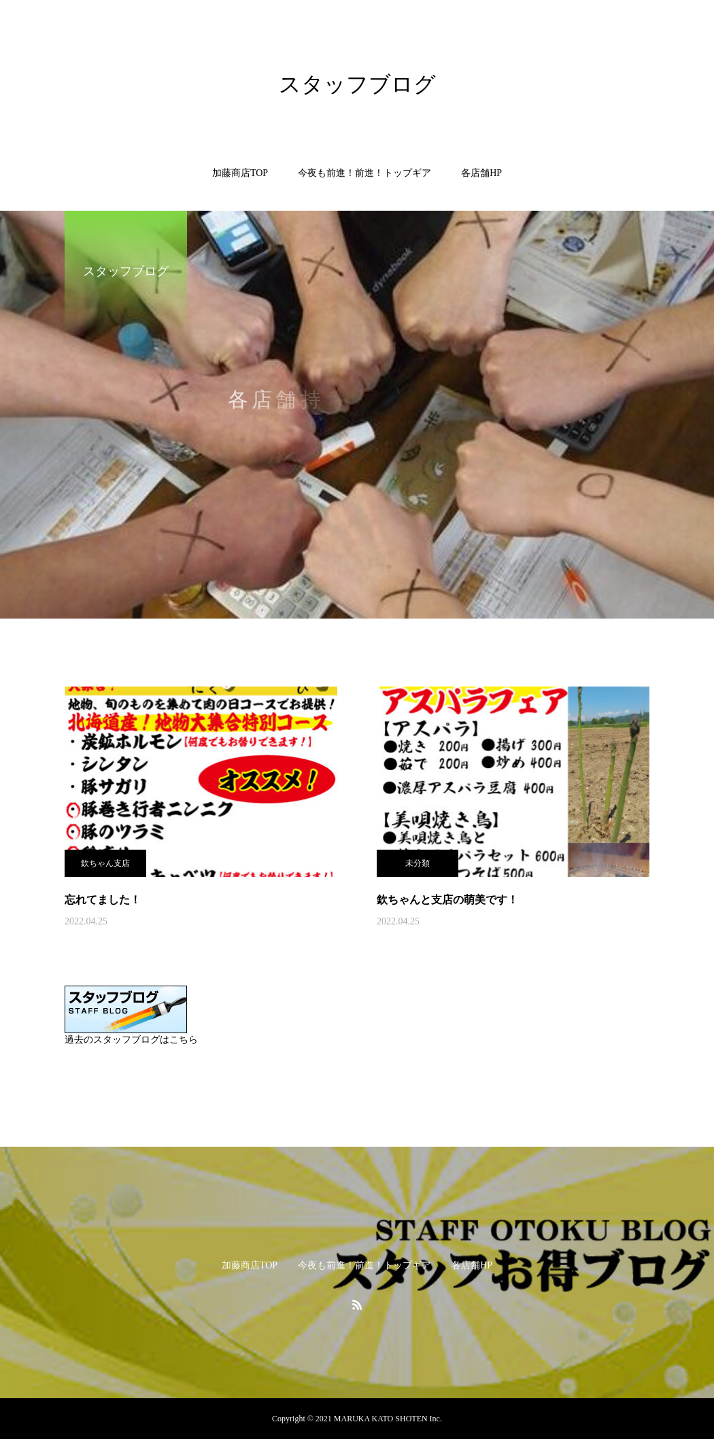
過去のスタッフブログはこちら (131, 1040)
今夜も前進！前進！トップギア (364, 173)
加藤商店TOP (240, 173)
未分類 (417, 863)
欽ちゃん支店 (105, 863)
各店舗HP (481, 173)
